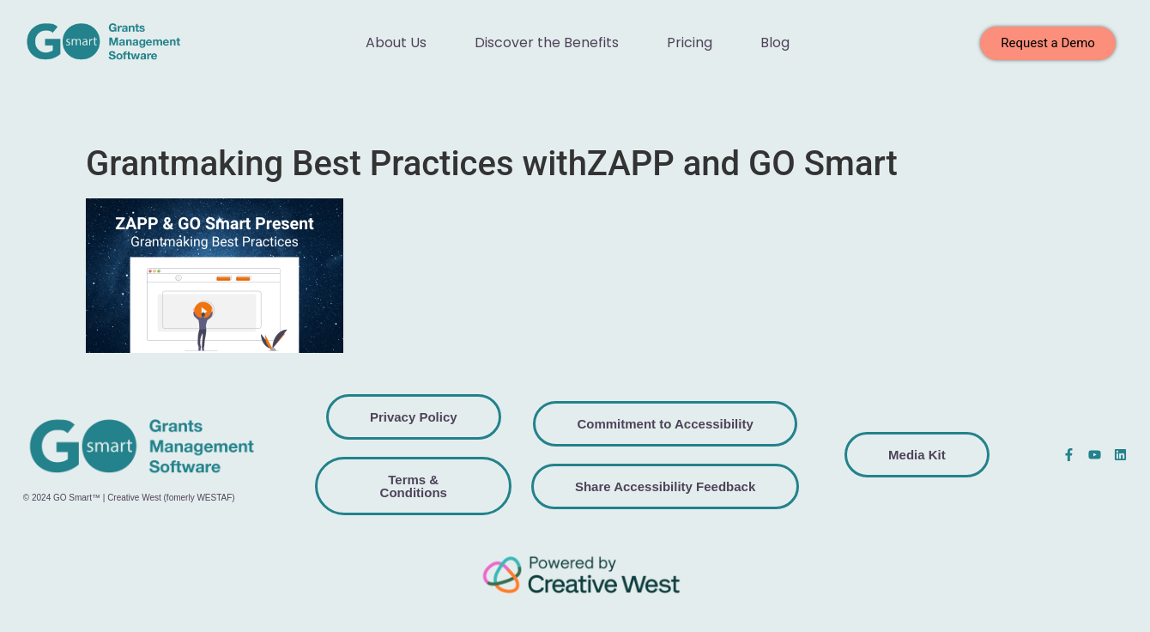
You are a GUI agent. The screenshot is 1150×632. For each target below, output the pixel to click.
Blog (775, 42)
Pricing (689, 42)
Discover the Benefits (547, 42)
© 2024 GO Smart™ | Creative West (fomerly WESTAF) (129, 497)
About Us (396, 42)
